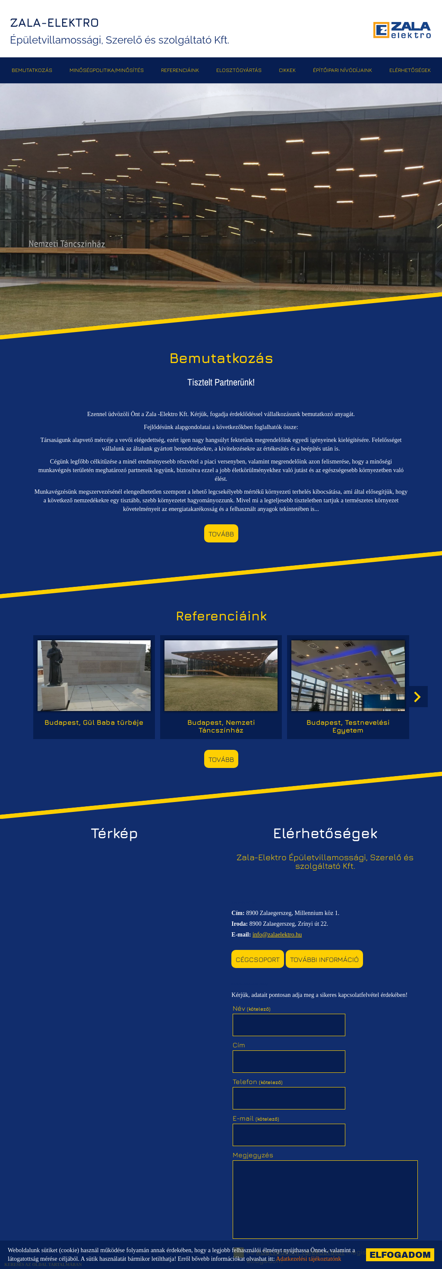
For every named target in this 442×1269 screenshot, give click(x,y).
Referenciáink (180, 69)
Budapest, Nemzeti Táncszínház (221, 722)
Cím (332, 1000)
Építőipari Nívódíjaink (342, 69)
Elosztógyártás (239, 69)
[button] (415, 695)
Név (254, 1000)
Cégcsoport (260, 952)
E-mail (349, 1036)
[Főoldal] (400, 30)
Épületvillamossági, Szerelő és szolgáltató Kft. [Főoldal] (123, 30)
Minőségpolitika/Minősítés (106, 69)
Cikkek (287, 69)
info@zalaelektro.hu (279, 927)
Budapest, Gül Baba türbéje (97, 718)
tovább (221, 534)
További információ (327, 952)
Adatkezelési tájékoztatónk (308, 1259)
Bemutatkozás (32, 69)
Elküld (250, 1204)
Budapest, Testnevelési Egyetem (344, 722)
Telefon (260, 1036)
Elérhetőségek (410, 69)
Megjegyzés (255, 1073)
